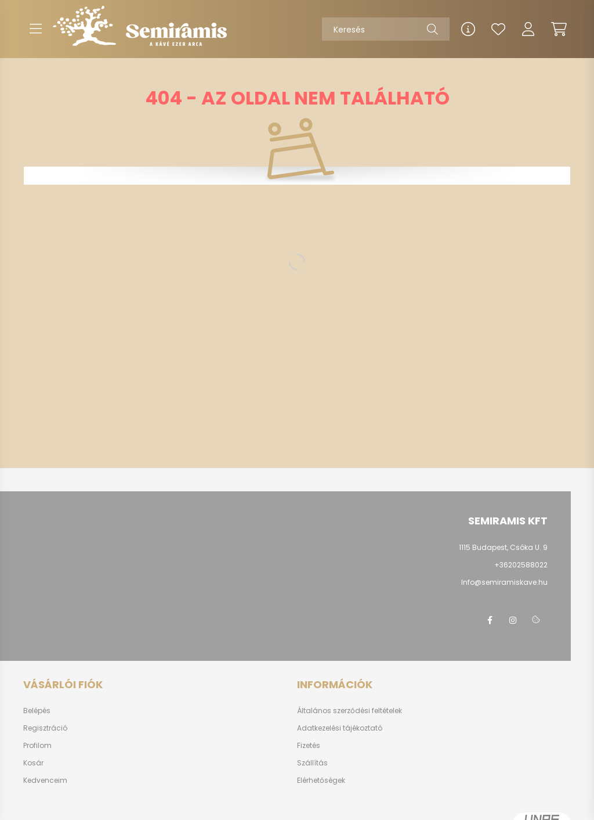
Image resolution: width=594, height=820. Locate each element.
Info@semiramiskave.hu (504, 582)
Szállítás (312, 763)
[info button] (468, 29)
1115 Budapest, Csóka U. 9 (503, 547)
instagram (512, 620)
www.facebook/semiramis (489, 620)
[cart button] (558, 29)
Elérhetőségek (321, 780)
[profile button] (528, 29)
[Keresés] (386, 29)
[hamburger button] (35, 29)
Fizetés (308, 746)
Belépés (36, 711)
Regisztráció (45, 728)
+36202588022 (521, 565)
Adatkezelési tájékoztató (339, 728)
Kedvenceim (45, 780)
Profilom (37, 746)
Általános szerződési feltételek (349, 711)
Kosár (33, 763)
